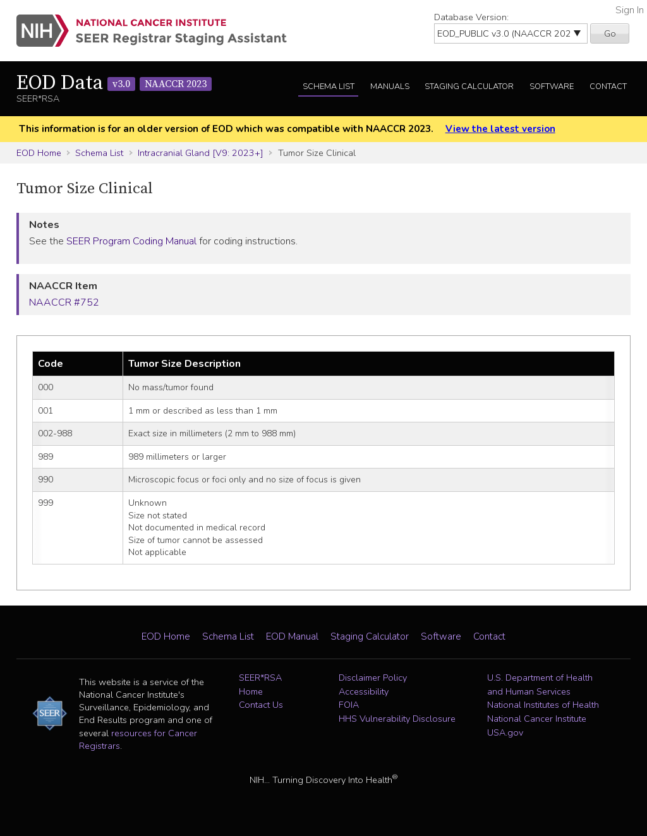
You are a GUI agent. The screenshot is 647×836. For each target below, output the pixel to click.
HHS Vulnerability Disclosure (397, 718)
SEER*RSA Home (260, 684)
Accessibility (364, 691)
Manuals (389, 86)
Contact (608, 86)
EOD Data (114, 83)
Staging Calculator (469, 86)
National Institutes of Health (543, 704)
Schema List (328, 86)
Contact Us (261, 704)
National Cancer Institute (536, 718)
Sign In (629, 10)
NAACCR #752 (64, 302)
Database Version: (471, 17)
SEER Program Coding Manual (131, 241)
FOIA (349, 704)
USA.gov (505, 732)
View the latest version (500, 128)
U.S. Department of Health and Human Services (540, 684)
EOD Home (38, 152)
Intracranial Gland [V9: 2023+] (200, 152)
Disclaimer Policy (373, 677)
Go (610, 33)
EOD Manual (292, 636)
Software (551, 86)
